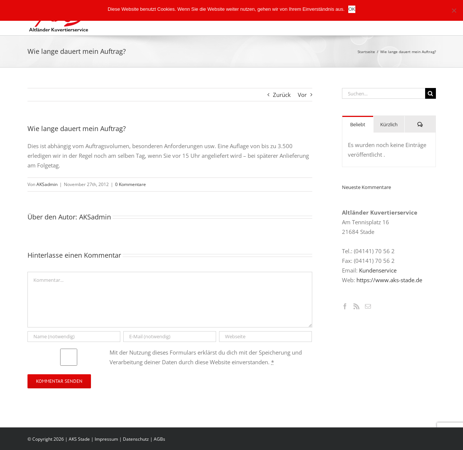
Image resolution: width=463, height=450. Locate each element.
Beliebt (357, 124)
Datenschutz (136, 439)
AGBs (159, 439)
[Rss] (356, 306)
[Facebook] (345, 306)
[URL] (265, 336)
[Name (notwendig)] (74, 336)
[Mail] (368, 306)
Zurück (282, 94)
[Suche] (430, 93)
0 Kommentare (130, 184)
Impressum (106, 439)
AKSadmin (47, 184)
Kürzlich (389, 124)
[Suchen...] (383, 93)
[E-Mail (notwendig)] (169, 336)
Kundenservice (378, 270)
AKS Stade (79, 439)
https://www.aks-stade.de (389, 280)
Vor (302, 94)
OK (351, 9)
